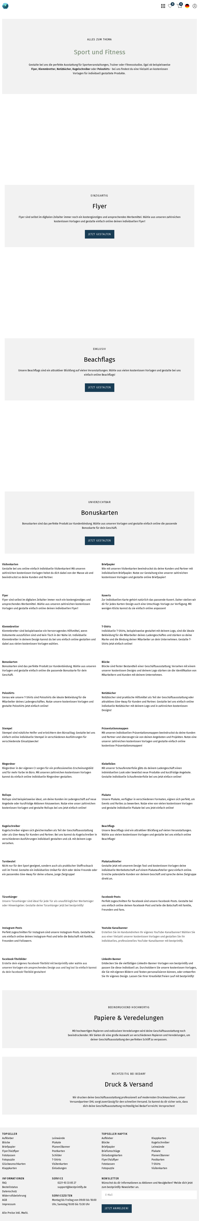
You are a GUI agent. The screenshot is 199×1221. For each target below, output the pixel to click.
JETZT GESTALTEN (16, 181)
